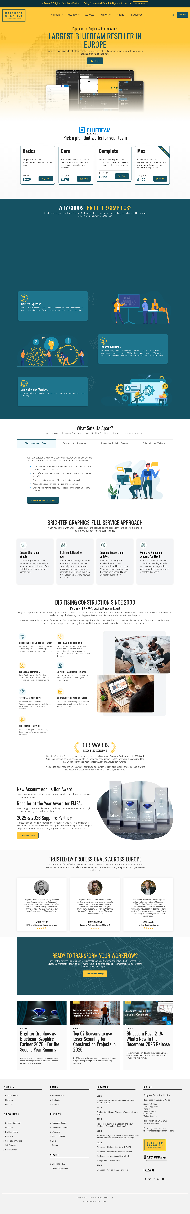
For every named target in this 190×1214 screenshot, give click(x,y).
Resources (136, 15)
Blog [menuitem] (54, 1141)
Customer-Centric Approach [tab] (75, 443)
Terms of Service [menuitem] (82, 1198)
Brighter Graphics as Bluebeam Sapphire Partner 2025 (118, 1113)
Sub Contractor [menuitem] (11, 1145)
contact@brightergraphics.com (160, 1131)
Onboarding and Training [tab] (154, 443)
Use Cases (90, 15)
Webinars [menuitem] (56, 1132)
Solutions (72, 15)
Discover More (28, 835)
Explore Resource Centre (43, 500)
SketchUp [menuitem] (9, 1100)
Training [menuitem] (55, 1145)
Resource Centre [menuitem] (59, 1123)
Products (56, 15)
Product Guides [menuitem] (58, 1136)
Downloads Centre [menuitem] (59, 1127)
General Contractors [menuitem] (13, 1141)
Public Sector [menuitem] (11, 1150)
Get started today (95, 974)
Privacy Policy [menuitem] (96, 1198)
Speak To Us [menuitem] (108, 1198)
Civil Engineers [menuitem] (11, 1132)
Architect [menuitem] (9, 1127)
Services (105, 15)
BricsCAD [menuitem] (9, 1104)
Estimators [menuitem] (9, 1136)
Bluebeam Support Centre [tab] (36, 443)
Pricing (121, 15)
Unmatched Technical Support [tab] (114, 443)
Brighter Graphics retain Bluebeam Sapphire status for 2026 (116, 1101)
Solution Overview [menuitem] (13, 1123)
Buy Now (182, 15)
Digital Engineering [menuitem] (60, 1168)
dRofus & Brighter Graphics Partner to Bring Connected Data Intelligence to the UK (86, 3)
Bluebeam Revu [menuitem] (11, 1095)
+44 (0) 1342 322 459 (156, 1128)
